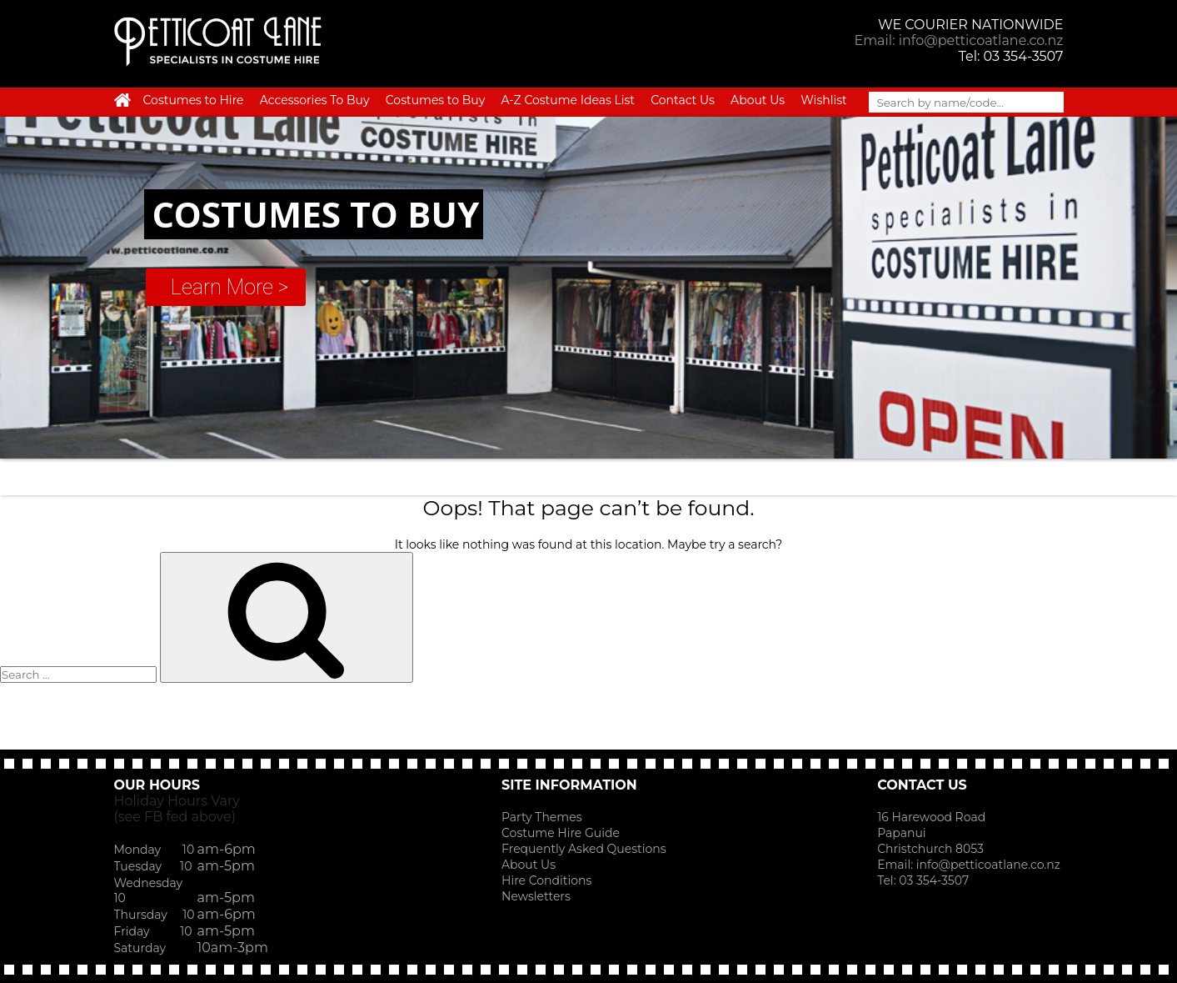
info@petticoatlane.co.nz (990, 864)
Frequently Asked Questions (583, 848)
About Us (758, 100)
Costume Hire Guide (560, 832)
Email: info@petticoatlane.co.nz (958, 40)
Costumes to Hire (193, 100)
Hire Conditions (546, 880)
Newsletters (536, 896)
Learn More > (229, 287)
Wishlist (823, 100)
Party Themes (541, 817)
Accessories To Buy (315, 100)
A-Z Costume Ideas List (568, 100)
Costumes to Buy (435, 100)
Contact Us (683, 100)
